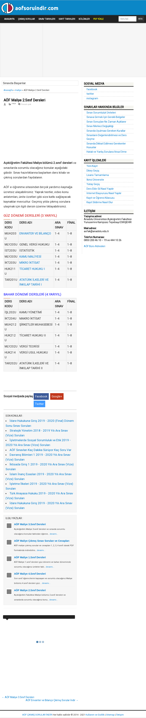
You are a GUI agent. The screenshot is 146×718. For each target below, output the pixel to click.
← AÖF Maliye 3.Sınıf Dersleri (18, 697)
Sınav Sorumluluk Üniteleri (101, 112)
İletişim (120, 714)
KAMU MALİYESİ (30, 256)
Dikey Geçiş (93, 170)
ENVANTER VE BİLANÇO (35, 233)
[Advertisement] (20, 34)
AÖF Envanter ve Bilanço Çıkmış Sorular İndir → (52, 700)
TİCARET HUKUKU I (32, 269)
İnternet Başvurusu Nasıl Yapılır (104, 193)
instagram (92, 98)
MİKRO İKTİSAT (29, 262)
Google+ (57, 396)
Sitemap (110, 714)
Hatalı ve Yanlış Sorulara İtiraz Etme (107, 151)
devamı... (54, 534)
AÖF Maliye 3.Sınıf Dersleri (30, 524)
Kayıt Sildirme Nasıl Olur (100, 202)
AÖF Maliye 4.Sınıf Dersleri (30, 573)
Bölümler (84, 19)
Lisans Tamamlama (98, 175)
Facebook (41, 396)
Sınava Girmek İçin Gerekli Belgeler (106, 117)
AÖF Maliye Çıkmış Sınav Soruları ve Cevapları (41, 540)
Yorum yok (26, 104)
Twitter (39, 404)
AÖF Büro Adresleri (94, 246)
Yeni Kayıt (92, 166)
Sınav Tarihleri (46, 19)
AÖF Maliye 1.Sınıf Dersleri (30, 557)
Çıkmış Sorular (26, 19)
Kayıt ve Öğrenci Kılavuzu (100, 197)
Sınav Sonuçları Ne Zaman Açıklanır (106, 121)
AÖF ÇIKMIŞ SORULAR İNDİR (37, 714)
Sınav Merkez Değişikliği (100, 126)
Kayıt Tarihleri (67, 19)
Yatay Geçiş (93, 184)
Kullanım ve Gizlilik (95, 714)
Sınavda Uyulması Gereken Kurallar (106, 130)
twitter (90, 93)
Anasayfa (9, 19)
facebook (92, 89)
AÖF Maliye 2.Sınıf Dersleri (24, 100)
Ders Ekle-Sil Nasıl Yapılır (100, 188)
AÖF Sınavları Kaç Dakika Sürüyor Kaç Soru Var (40, 450)
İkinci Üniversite (95, 179)
